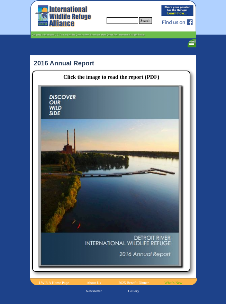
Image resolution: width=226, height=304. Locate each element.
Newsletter (94, 291)
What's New (173, 283)
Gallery (133, 291)
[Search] (122, 20)
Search (146, 20)
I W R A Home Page (54, 283)
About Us (94, 283)
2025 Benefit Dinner (133, 283)
